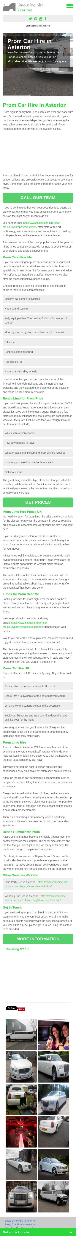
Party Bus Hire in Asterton (20, 1224)
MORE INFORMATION (37, 939)
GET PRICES (38, 502)
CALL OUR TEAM (38, 197)
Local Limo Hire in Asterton (20, 1220)
